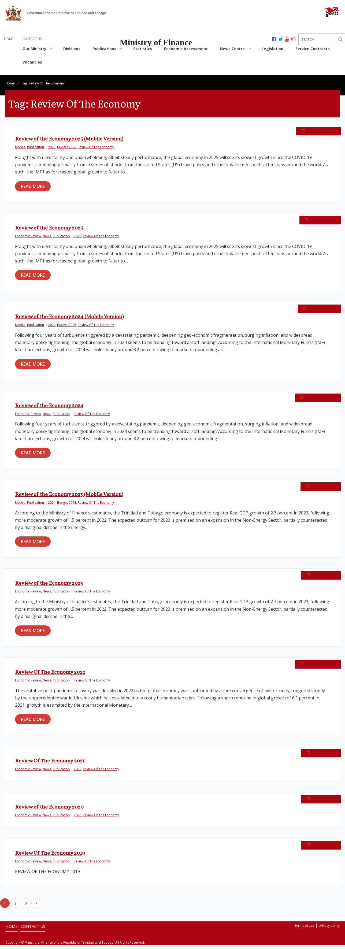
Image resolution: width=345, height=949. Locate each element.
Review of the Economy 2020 (49, 811)
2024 (51, 328)
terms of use (304, 929)
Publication (35, 151)
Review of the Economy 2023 (49, 587)
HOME (8, 38)
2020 (77, 819)
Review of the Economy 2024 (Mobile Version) (69, 320)
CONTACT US (31, 38)
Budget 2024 (66, 506)
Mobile (20, 151)
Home (10, 87)
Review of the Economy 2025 (49, 231)
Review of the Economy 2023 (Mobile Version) (69, 498)
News (47, 239)
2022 (77, 772)
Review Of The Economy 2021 (50, 765)
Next (36, 907)
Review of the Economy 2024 (49, 409)
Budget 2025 (66, 328)
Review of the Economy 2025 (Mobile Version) (69, 143)
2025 (51, 151)
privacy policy (329, 929)
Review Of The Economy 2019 (50, 857)
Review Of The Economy (96, 151)
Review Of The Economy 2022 (50, 676)
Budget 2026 (66, 151)
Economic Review (28, 239)
